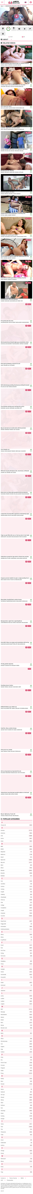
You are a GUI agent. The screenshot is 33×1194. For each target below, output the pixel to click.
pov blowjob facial (4, 322)
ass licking (24, 536)
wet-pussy (11, 686)
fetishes (11, 429)
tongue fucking (19, 107)
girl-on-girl (12, 86)
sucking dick (12, 172)
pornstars (18, 429)
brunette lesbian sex (19, 86)
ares (23, 107)
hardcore (13, 257)
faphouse (6, 193)
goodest (2, 300)
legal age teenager (15, 536)
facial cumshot (19, 322)
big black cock (21, 129)
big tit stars (22, 772)
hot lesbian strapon (24, 708)
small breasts (13, 558)
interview (17, 172)
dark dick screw (18, 579)
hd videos (11, 193)
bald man (21, 150)
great (14, 815)
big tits (25, 236)
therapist (13, 450)
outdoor (13, 708)
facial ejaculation (15, 343)
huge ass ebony (24, 622)
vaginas (2, 64)
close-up (2, 450)
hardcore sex (18, 751)
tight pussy (6, 172)
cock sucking (5, 107)
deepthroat (7, 429)
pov (5, 472)
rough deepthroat (4, 622)
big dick (8, 558)
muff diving (10, 64)
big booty (3, 665)
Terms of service (13, 1178)
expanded (26, 343)
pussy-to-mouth (20, 515)
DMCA (22, 1178)
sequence (18, 193)
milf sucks (21, 172)
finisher (13, 322)
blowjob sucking (10, 129)
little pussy (8, 86)
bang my (9, 579)
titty (10, 665)
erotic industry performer (22, 558)
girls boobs (17, 150)
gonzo (2, 279)
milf (11, 472)
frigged (9, 751)
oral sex (6, 64)
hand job (19, 64)
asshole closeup (12, 107)
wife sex (5, 129)
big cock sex (3, 386)
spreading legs (4, 558)
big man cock (8, 150)
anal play (9, 257)
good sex (3, 815)
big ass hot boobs (25, 493)
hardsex (6, 686)
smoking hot (19, 729)
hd (11, 279)
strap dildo (3, 86)
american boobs (25, 322)
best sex (17, 815)
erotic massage (8, 450)
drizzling (8, 493)
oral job (10, 322)
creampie (5, 257)
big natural (3, 772)
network (2, 193)
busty (7, 386)
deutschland (8, 772)
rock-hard (7, 665)
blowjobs (3, 150)
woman (15, 729)
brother (14, 622)
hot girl (6, 729)
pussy (2, 365)
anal (2, 107)
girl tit (19, 772)
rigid (21, 300)
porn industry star (7, 708)
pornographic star (13, 300)
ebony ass (10, 622)
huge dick (15, 64)
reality (19, 686)
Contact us (3, 1178)
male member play (21, 643)
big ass (9, 515)
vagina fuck (7, 300)
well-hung (22, 343)
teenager (2, 686)
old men (12, 150)
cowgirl (14, 472)
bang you (13, 579)
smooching (23, 450)
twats (2, 751)
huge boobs (3, 493)
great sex (7, 815)
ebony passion (4, 579)
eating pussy (18, 450)
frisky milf (15, 643)
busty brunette (13, 236)
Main (2, 6)
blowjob (16, 129)
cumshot (9, 279)
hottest (18, 300)
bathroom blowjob (13, 386)
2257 (2, 1180)
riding (2, 129)
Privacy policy (10, 1180)
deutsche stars (14, 772)
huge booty (13, 665)
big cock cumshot (17, 493)
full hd (20, 536)
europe (14, 193)
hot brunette (7, 236)
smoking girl (10, 729)
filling (2, 257)
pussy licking (14, 515)
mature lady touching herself (7, 643)
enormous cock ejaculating (6, 343)
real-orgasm (15, 686)
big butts (2, 236)
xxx (8, 365)
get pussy (13, 751)
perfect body (3, 536)
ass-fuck (2, 729)
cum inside (8, 536)
